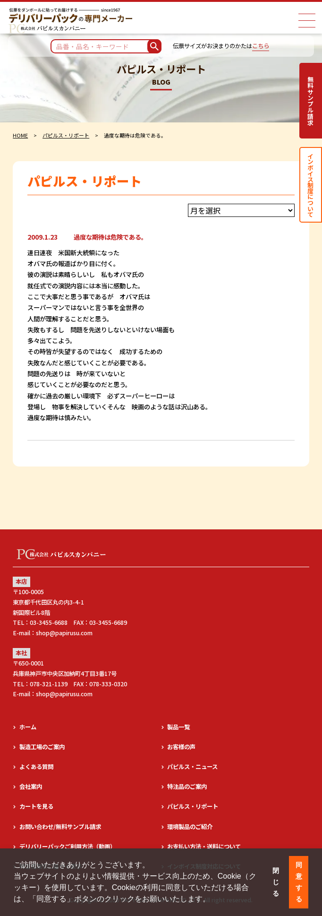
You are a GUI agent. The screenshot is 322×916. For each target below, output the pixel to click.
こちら (260, 46)
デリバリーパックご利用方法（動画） (67, 846)
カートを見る (36, 806)
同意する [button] (299, 882)
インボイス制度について (309, 185)
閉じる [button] (275, 882)
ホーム (27, 727)
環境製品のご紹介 (189, 826)
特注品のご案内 (187, 786)
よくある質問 (36, 766)
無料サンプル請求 (309, 100)
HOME (20, 135)
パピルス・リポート (65, 135)
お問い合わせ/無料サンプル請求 (60, 826)
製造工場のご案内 (42, 747)
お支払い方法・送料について (204, 846)
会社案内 (30, 786)
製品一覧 (178, 727)
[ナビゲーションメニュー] (306, 20)
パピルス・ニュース (192, 766)
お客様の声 (181, 747)
